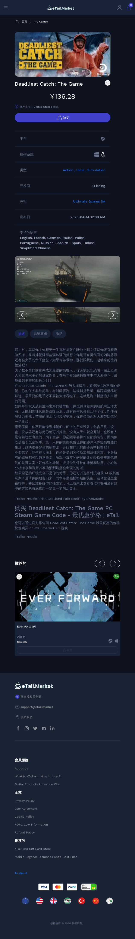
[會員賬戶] (119, 7)
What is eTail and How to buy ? (38, 776)
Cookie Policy (24, 816)
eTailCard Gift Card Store (33, 849)
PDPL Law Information (31, 824)
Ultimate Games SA (89, 201)
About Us (21, 768)
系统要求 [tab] (40, 334)
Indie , (81, 170)
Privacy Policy (24, 800)
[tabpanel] (67, 443)
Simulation (96, 170)
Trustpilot (21, 873)
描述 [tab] (21, 334)
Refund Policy (25, 832)
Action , (69, 170)
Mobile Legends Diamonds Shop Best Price (46, 857)
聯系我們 (26, 717)
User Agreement (26, 808)
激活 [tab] (59, 334)
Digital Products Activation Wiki (37, 784)
